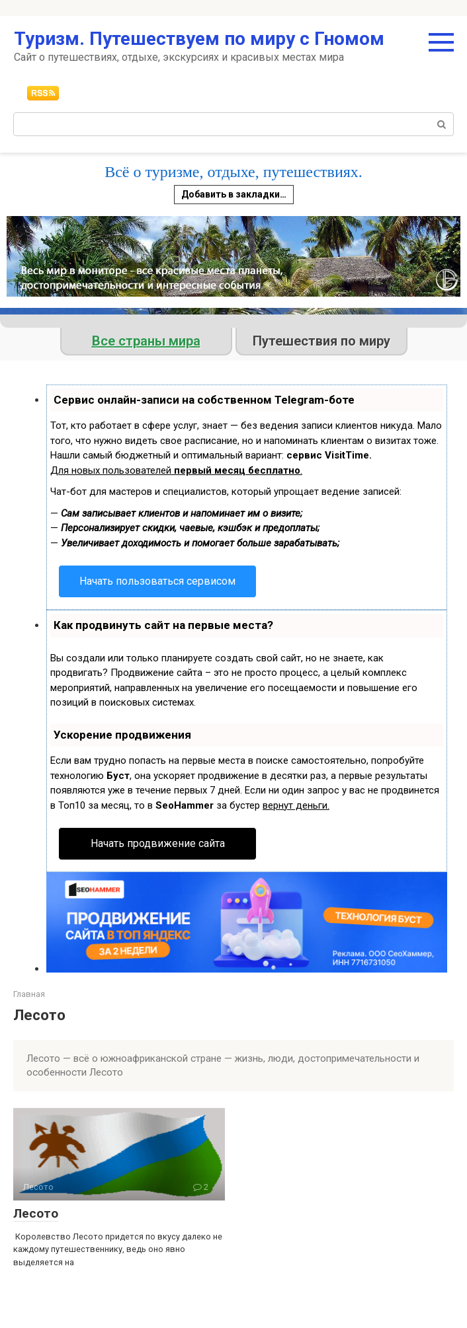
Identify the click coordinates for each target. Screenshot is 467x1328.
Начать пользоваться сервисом (157, 581)
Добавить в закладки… (233, 194)
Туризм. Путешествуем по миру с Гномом (199, 39)
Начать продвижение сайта (158, 843)
